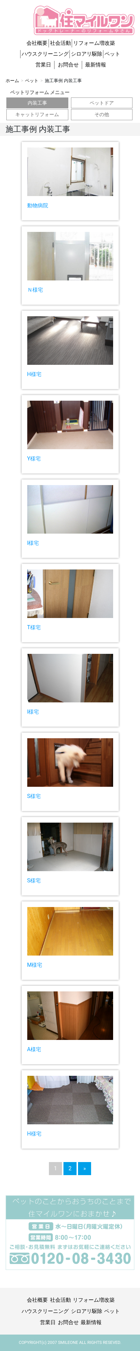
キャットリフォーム (37, 114)
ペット (112, 54)
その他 (101, 114)
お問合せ (68, 65)
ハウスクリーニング (45, 54)
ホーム (12, 80)
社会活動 (60, 43)
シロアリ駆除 (86, 54)
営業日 (43, 65)
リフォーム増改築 (94, 43)
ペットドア (102, 103)
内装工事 (37, 103)
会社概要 (37, 43)
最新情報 (95, 65)
